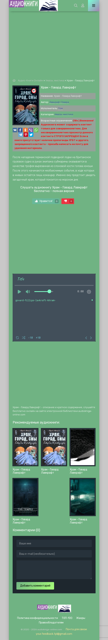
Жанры (80, 618)
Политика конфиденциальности (37, 618)
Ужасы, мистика (64, 114)
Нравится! (47, 201)
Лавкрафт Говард (59, 102)
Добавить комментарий (35, 585)
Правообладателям (51, 622)
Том (60, 108)
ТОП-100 (67, 618)
